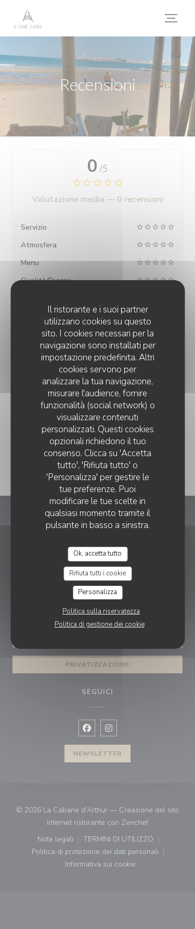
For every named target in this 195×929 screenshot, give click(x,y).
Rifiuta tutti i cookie (97, 573)
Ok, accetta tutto (97, 553)
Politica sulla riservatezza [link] (101, 611)
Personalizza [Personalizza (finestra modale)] (97, 592)
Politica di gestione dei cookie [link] (100, 624)
